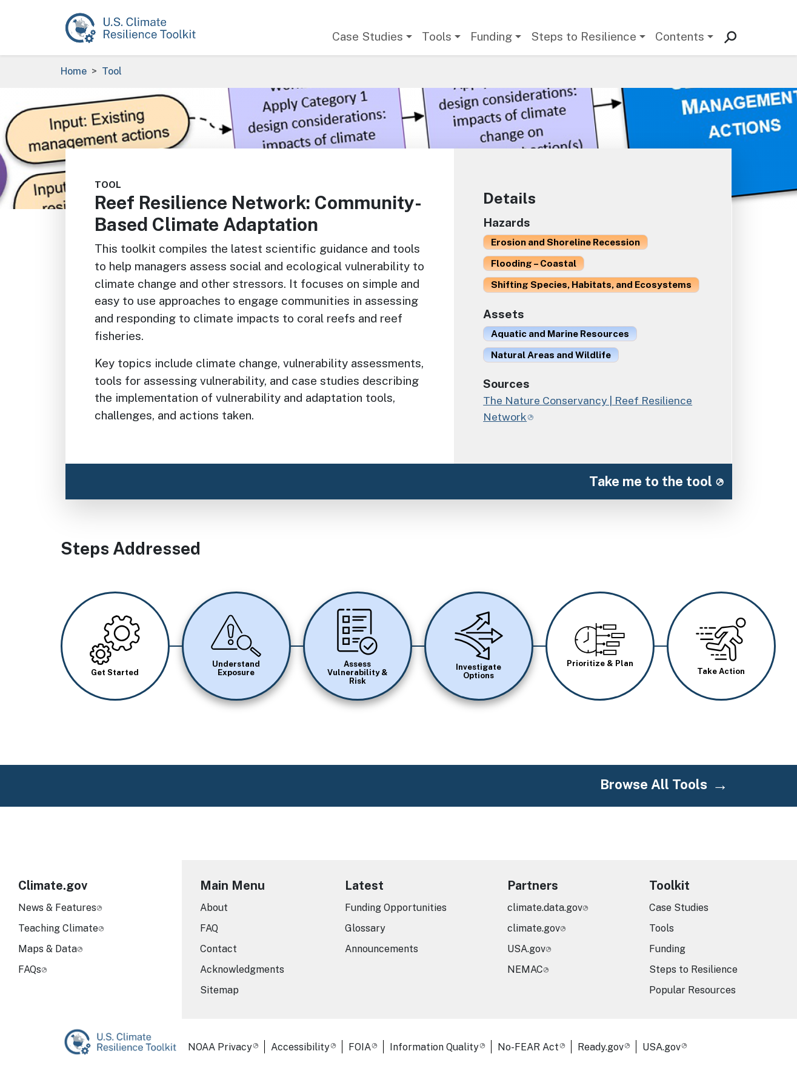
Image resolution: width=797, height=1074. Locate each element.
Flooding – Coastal (533, 263)
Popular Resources (692, 990)
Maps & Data (47, 949)
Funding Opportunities (396, 907)
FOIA (359, 1047)
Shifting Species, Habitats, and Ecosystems (591, 284)
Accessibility (300, 1047)
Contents (679, 36)
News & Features (57, 907)
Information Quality (434, 1047)
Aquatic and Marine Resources (560, 333)
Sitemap (219, 990)
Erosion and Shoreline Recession (565, 241)
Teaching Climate (58, 928)
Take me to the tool (650, 481)
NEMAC (525, 969)
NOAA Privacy (220, 1047)
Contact (218, 949)
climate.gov (533, 928)
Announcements (381, 949)
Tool (112, 71)
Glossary (365, 928)
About (214, 907)
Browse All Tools (653, 784)
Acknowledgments (242, 969)
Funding (491, 36)
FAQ (209, 928)
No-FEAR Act (528, 1047)
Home (74, 71)
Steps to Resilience (583, 36)
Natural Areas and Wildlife (551, 354)
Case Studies (367, 36)
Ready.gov (601, 1047)
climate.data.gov (544, 907)
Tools (437, 36)
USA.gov (526, 949)
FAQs (29, 969)
